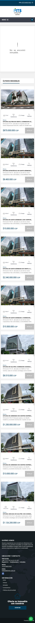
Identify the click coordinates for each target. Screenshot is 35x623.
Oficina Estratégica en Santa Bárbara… (17, 170)
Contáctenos (6, 587)
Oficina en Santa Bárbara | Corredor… (17, 318)
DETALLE (29, 130)
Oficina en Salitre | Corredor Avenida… (17, 366)
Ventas (5, 582)
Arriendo (5, 585)
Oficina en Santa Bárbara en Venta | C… (17, 268)
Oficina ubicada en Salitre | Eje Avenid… (17, 514)
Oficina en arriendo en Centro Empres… (17, 416)
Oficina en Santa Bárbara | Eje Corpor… (17, 219)
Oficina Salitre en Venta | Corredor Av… (17, 121)
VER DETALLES (17, 99)
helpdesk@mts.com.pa (8, 570)
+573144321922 (26, 2)
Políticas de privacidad (9, 590)
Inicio (4, 580)
